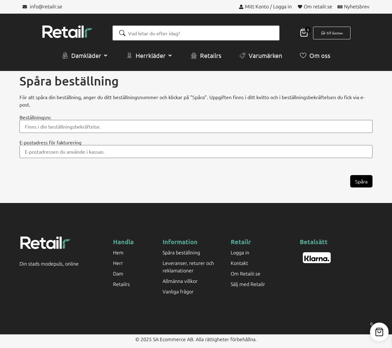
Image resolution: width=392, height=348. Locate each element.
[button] (85, 55)
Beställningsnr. (36, 117)
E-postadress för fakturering (50, 142)
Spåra (361, 181)
